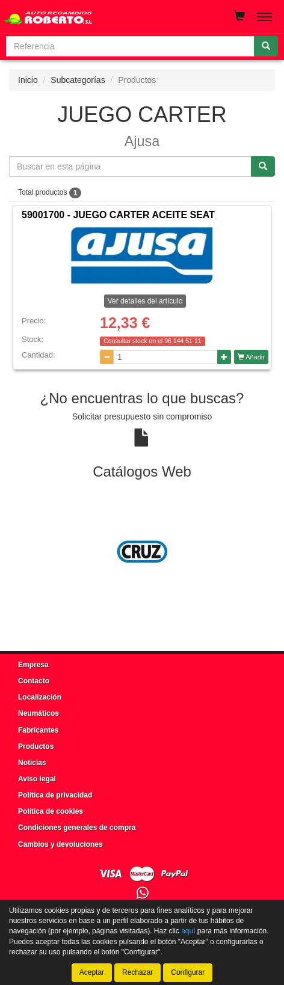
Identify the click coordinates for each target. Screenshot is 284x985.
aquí (188, 931)
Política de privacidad (55, 795)
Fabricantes (38, 730)
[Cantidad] (165, 357)
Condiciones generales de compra (76, 827)
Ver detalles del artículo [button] (145, 301)
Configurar (188, 972)
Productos (36, 746)
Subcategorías (78, 80)
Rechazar (137, 972)
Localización (39, 697)
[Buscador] (130, 46)
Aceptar (91, 972)
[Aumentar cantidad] (224, 357)
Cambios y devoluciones (60, 844)
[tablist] (142, 552)
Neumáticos (38, 713)
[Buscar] (266, 46)
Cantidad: (38, 354)
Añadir (251, 357)
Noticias (32, 762)
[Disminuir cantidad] (107, 357)
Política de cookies (50, 811)
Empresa (33, 664)
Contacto (33, 681)
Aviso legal (37, 779)
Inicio (28, 80)
